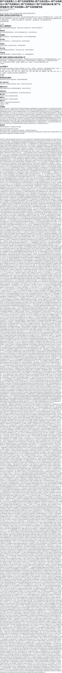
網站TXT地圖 (10, 126)
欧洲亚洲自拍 (3, 244)
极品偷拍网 (14, 528)
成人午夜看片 (34, 254)
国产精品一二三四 (36, 161)
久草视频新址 (32, 378)
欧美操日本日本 (43, 441)
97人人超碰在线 (53, 450)
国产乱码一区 (52, 654)
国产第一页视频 (56, 301)
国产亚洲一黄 (15, 580)
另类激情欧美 (36, 452)
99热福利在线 (19, 545)
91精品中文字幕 (36, 354)
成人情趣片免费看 (12, 278)
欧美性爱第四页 (7, 211)
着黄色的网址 (20, 332)
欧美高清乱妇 (34, 269)
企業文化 (11, 13)
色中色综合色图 (7, 645)
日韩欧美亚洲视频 (46, 211)
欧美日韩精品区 (46, 341)
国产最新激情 (54, 281)
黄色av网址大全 (54, 230)
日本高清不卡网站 (11, 573)
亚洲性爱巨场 (37, 669)
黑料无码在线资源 (46, 362)
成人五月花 (23, 595)
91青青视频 (21, 633)
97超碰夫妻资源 (9, 485)
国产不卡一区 (10, 227)
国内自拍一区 (53, 307)
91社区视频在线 (28, 280)
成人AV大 (29, 527)
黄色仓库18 (11, 554)
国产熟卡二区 (16, 651)
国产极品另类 (53, 537)
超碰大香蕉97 (3, 413)
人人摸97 (49, 503)
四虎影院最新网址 (43, 473)
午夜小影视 (58, 510)
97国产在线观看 (50, 218)
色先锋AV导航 (32, 536)
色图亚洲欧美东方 (49, 557)
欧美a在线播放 (5, 208)
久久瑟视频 (30, 543)
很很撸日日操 (47, 230)
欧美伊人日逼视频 (7, 551)
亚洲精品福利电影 (39, 380)
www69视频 (42, 452)
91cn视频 (44, 522)
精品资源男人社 (52, 244)
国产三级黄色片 (16, 235)
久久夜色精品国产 (37, 211)
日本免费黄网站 (17, 185)
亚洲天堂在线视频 (19, 408)
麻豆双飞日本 (13, 470)
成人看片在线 (32, 380)
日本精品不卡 (26, 241)
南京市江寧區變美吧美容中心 (40, 121)
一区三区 (13, 542)
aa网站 (29, 407)
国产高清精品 (26, 250)
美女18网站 (2, 405)
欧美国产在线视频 (26, 254)
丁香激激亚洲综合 (14, 154)
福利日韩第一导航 (47, 339)
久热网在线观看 (39, 670)
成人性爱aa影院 (29, 233)
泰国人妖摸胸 (30, 308)
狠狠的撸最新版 (10, 453)
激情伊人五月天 (32, 182)
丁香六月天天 (35, 366)
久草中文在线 (20, 241)
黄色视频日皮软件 (11, 486)
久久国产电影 (32, 302)
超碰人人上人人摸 (36, 642)
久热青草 (2, 649)
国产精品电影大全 (56, 512)
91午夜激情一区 (8, 142)
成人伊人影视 (37, 540)
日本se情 (36, 616)
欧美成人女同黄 (34, 440)
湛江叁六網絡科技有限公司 (13, 110)
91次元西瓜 (36, 521)
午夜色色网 (29, 420)
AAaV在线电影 (46, 449)
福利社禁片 (23, 491)
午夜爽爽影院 (6, 200)
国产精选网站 (48, 324)
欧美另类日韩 (25, 182)
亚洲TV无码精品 (15, 604)
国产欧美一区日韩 (49, 357)
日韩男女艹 (19, 471)
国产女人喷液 (41, 281)
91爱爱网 (36, 557)
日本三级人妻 (11, 533)
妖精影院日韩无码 (13, 164)
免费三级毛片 (51, 434)
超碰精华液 (44, 488)
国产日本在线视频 (45, 220)
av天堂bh (4, 560)
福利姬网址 (33, 453)
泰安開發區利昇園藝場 (28, 121)
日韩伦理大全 (58, 369)
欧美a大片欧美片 (42, 314)
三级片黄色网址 (53, 220)
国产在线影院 (26, 172)
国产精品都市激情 (21, 200)
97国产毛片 (16, 413)
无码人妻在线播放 (46, 304)
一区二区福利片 (18, 287)
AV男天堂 (46, 555)
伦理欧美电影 (41, 158)
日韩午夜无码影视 (24, 357)
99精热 (25, 663)
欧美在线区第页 (36, 319)
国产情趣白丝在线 (27, 158)
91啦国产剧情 (15, 621)
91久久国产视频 (42, 172)
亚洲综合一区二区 (43, 330)
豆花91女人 (40, 582)
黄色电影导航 (3, 640)
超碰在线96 (34, 594)
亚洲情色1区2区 (56, 554)
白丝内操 (52, 485)
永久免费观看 (31, 339)
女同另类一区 (12, 274)
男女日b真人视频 (11, 215)
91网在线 (57, 563)
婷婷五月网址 (38, 459)
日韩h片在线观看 (30, 179)
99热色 (25, 407)
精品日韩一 (54, 583)
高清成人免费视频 (27, 209)
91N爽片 (41, 422)
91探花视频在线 (15, 350)
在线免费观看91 (48, 643)
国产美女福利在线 (45, 209)
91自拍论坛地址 (39, 154)
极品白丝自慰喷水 (8, 351)
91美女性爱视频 (44, 262)
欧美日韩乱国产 (3, 324)
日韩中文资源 (40, 630)
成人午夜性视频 (5, 335)
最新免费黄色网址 (33, 357)
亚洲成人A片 (25, 441)
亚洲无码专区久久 (6, 286)
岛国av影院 (46, 606)
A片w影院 (9, 642)
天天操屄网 (44, 618)
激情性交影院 (21, 202)
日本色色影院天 (6, 657)
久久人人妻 (41, 625)
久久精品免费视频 (24, 218)
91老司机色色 (3, 652)
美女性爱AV (24, 561)
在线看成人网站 (33, 573)
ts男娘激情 (10, 582)
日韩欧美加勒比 (35, 371)
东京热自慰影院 (34, 281)
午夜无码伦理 (54, 518)
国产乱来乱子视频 (23, 368)
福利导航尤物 (12, 289)
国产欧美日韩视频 (31, 363)
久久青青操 (19, 639)
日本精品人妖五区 (18, 531)
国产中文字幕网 (56, 271)
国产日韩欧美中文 (32, 272)
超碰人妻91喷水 (51, 569)
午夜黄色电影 (9, 576)
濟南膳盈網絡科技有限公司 (6, 111)
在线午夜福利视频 (25, 181)
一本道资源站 (45, 492)
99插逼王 (58, 492)
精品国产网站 (47, 199)
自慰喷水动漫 (18, 269)
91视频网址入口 (38, 525)
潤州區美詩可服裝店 (10, 116)
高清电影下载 (30, 236)
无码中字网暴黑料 (5, 280)
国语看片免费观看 (55, 359)
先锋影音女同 (19, 371)
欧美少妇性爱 (55, 365)
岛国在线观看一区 (29, 362)
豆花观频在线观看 (23, 615)
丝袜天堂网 (28, 621)
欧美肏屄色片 (17, 482)
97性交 (20, 423)
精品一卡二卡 (57, 357)
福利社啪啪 (43, 507)
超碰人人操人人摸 (49, 651)
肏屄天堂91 (19, 607)
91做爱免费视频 (51, 519)
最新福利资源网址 (7, 212)
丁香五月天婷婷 (26, 184)
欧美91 (46, 543)
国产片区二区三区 (46, 336)
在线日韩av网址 (27, 512)
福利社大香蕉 (17, 521)
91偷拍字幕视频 (54, 652)
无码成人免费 (17, 365)
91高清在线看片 (9, 194)
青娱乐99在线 (13, 555)
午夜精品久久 (3, 543)
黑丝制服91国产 (45, 658)
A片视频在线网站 (20, 214)
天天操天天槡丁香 (7, 664)
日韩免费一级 (22, 366)
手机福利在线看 (54, 179)
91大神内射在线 (3, 271)
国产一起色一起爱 (37, 236)
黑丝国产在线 (9, 435)
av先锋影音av (51, 580)
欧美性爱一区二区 (46, 378)
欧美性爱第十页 (48, 197)
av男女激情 (44, 580)
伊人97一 (57, 485)
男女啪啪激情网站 (11, 266)
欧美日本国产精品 (24, 413)
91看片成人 (48, 597)
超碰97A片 (36, 489)
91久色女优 (48, 420)
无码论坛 (58, 411)
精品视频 (53, 420)
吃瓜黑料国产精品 (56, 202)
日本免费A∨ (14, 667)
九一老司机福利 (23, 488)
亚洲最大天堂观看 (19, 431)
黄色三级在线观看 (39, 238)
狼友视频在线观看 (45, 411)
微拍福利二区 (37, 167)
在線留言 (6, 10)
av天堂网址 (58, 555)
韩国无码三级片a (4, 567)
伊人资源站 (13, 440)
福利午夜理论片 (32, 655)
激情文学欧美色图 (46, 179)
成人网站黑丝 (30, 446)
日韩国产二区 (17, 314)
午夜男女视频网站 (33, 344)
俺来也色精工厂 (12, 498)
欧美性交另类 (33, 630)
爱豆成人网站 (14, 407)
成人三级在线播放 (48, 269)
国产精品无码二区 (31, 256)
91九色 (13, 664)
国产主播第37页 (16, 357)
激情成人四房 (48, 281)
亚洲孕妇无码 (28, 163)
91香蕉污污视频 (40, 365)
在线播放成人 (51, 360)
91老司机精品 (32, 455)
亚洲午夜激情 (25, 287)
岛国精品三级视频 (14, 229)
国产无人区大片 (50, 633)
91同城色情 (17, 533)
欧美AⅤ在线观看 (55, 546)
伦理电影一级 (32, 356)
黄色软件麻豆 (3, 242)
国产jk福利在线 (30, 239)
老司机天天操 (24, 341)
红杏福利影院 (13, 332)
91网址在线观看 (16, 543)
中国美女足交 (10, 203)
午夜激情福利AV (23, 479)
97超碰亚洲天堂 (3, 422)
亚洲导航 (21, 425)
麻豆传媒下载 (37, 333)
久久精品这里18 (8, 636)
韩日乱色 (45, 592)
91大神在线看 (24, 513)
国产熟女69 (5, 625)
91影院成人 (19, 609)
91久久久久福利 (37, 179)
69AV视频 (58, 600)
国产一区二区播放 (56, 363)
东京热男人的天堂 (16, 540)
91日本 (18, 462)
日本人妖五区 (22, 494)
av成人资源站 (36, 441)
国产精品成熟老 (18, 302)
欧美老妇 (51, 658)
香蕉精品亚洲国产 (7, 667)
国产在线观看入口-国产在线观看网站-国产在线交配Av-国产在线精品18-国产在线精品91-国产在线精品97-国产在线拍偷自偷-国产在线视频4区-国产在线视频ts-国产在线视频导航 (31, 4)
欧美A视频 (21, 582)
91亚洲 (9, 615)
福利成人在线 (11, 666)
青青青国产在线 (31, 428)
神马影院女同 (23, 489)
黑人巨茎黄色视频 (52, 284)
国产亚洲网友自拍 (55, 265)
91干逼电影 (4, 474)
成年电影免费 (12, 139)
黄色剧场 (18, 450)
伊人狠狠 (22, 429)
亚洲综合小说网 (20, 510)
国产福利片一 (26, 170)
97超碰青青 (30, 479)
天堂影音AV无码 (23, 592)
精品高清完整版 (40, 338)
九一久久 (28, 495)
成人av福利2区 (42, 503)
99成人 (39, 591)
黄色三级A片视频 (27, 313)
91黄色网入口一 (36, 649)
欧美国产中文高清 (37, 491)
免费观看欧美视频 (15, 305)
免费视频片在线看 (25, 321)
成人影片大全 (45, 227)
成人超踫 (46, 495)
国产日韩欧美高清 (22, 293)
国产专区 (5, 429)
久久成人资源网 (58, 501)
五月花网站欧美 (36, 323)
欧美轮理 (55, 575)
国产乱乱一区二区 (9, 634)
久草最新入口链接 (31, 283)
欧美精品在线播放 (33, 310)
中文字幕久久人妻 (31, 652)
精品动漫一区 (32, 185)
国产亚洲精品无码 (57, 160)
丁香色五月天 (47, 232)
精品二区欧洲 (52, 495)
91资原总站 (4, 489)
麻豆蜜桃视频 (14, 257)
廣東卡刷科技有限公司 (7, 114)
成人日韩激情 (26, 295)
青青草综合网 (46, 311)
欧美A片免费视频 (43, 636)
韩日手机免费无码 (54, 573)
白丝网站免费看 (10, 224)
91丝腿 (55, 528)
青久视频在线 (26, 160)
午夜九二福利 (6, 612)
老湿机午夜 (39, 664)
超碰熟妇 (11, 622)
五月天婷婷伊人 (57, 345)
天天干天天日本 (5, 630)
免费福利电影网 (57, 242)
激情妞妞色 (58, 576)
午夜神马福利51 (12, 534)
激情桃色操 (43, 627)
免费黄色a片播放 (51, 289)
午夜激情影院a (29, 503)
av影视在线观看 (18, 360)
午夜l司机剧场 (51, 488)
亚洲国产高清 (25, 272)
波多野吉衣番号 (21, 253)
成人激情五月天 (41, 242)
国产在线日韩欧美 (34, 250)
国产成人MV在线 (25, 356)
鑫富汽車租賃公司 (31, 114)
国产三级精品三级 (55, 146)
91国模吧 (22, 604)
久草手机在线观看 (25, 570)
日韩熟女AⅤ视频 (37, 585)
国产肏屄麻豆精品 (52, 543)
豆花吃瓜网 (19, 537)
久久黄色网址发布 (24, 227)
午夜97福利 (13, 552)
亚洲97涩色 (47, 413)
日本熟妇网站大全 (6, 461)
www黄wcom (8, 604)
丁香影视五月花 (57, 173)
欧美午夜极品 (29, 251)
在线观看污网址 (27, 289)
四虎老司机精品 (14, 660)
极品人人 (16, 425)
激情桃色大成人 (30, 525)
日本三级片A (9, 546)
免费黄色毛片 (55, 320)
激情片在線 (38, 416)
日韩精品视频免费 (37, 244)
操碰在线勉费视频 (46, 176)
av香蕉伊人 (51, 513)
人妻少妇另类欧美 (31, 471)
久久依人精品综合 (49, 474)
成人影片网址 (58, 323)
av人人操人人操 (57, 545)
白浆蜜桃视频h (38, 146)
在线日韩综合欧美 (14, 372)
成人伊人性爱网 (42, 408)
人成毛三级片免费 (39, 149)
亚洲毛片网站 (41, 661)
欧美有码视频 (24, 256)
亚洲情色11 (32, 554)
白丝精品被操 (3, 420)
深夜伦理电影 (39, 226)
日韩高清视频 (32, 353)
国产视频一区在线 (36, 299)
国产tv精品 (50, 444)
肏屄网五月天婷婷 (33, 524)
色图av (54, 628)
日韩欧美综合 (18, 272)
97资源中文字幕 (34, 351)
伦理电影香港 (56, 351)
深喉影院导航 (39, 295)
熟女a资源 (10, 606)
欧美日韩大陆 (6, 163)
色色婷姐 (11, 570)
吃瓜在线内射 (13, 313)
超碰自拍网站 (36, 560)
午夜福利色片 (22, 661)
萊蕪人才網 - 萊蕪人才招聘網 (17, 120)
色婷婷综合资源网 (36, 601)
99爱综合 (25, 545)
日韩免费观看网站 (28, 260)
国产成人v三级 (36, 251)
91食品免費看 (57, 586)
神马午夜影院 (12, 492)
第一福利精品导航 (55, 464)
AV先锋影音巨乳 (40, 413)
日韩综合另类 (18, 175)
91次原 (51, 525)
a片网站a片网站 (10, 381)
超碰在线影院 (40, 506)
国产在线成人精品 (44, 224)
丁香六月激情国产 (20, 263)
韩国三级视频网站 (37, 516)
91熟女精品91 (53, 606)
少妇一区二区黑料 (37, 176)
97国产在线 (17, 429)
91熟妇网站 (20, 501)
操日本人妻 (17, 452)
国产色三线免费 (3, 161)
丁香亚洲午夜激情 (6, 440)
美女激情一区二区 (41, 272)
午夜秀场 (33, 468)
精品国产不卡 (59, 332)
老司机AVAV (44, 575)
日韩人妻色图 (48, 512)
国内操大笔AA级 (11, 161)
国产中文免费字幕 (10, 360)
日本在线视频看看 (19, 359)
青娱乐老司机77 (39, 622)
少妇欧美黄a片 (49, 425)
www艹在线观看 (13, 438)
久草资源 (29, 640)
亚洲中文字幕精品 (6, 206)
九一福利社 (55, 444)
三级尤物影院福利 (12, 323)
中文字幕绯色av (33, 506)
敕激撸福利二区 (48, 223)
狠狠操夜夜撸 (46, 143)
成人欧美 (4, 456)
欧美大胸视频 (46, 329)
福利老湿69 (5, 492)
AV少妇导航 (3, 477)
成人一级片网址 (45, 175)
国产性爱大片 (15, 670)
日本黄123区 (33, 495)
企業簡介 (6, 13)
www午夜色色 (17, 518)
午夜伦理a (18, 575)
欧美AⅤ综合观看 (53, 467)
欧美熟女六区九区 (52, 371)
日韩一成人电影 (7, 257)
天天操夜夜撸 (44, 435)
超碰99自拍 (49, 628)
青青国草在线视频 (41, 218)
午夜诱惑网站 (58, 476)
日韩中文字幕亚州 (35, 248)
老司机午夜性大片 (19, 564)
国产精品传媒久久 (16, 595)
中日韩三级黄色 (10, 531)
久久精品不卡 (54, 182)
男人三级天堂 (36, 296)
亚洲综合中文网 (23, 670)
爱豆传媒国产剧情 (32, 368)
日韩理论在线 (33, 498)
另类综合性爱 (17, 612)
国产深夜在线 (49, 254)
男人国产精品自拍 (31, 522)
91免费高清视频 (23, 235)
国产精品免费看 (16, 149)
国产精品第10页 (11, 170)
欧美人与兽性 (14, 374)
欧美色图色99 (40, 536)
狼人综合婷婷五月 (32, 613)
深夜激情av (20, 657)
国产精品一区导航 (16, 178)
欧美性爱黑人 (43, 214)
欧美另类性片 (23, 187)
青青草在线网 (33, 410)
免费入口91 (29, 509)
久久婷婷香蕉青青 (20, 476)
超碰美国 (55, 592)
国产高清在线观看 (40, 223)
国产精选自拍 (35, 268)
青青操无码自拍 (54, 548)
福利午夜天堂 (51, 486)
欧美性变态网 (9, 507)
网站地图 (22, 133)
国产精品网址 (4, 281)
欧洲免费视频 (33, 170)
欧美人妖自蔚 (15, 342)
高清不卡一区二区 (39, 287)
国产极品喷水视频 (47, 235)
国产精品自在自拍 (45, 342)
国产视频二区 (31, 369)
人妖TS (43, 585)
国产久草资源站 (31, 232)
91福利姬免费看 (5, 491)
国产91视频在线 (5, 263)
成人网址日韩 (29, 405)
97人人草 (24, 449)
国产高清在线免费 (28, 257)
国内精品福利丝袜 (18, 224)
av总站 (21, 601)
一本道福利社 (39, 458)
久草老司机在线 (49, 640)
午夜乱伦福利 (48, 202)
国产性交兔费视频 (57, 321)
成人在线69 (44, 404)
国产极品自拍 (24, 188)
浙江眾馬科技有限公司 (34, 116)
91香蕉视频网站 (42, 181)
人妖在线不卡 (53, 329)
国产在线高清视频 (35, 139)
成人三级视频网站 (35, 224)
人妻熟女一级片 (42, 637)
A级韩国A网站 (18, 446)
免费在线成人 (13, 169)
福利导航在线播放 (38, 372)
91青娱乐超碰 (25, 654)
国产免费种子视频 (53, 247)
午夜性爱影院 (13, 462)
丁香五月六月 (51, 268)
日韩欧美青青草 (18, 404)
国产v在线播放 (11, 327)
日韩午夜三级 (24, 238)
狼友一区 (59, 408)
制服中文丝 (44, 519)
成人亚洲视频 (6, 229)
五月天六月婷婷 (51, 241)
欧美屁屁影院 (44, 275)
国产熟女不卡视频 (20, 274)
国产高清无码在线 (38, 235)
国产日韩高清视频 (15, 221)
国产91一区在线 (6, 293)
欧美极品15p (11, 567)
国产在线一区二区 (5, 167)
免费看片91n (35, 476)
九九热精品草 (16, 618)
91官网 (43, 462)
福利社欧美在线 (40, 363)
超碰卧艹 (19, 552)
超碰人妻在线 (43, 633)
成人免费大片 (7, 239)
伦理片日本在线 (46, 229)
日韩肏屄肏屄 (16, 619)
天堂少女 (58, 598)
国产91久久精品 (26, 224)
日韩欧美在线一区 (49, 321)
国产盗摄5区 (44, 444)
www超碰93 (53, 416)
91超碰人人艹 (40, 495)
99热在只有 (17, 473)
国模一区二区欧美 (37, 265)
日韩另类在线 (43, 313)
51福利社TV (44, 576)
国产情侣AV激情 (4, 637)
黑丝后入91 (31, 654)
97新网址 (15, 613)
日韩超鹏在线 (20, 497)
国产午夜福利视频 (39, 232)
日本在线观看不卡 (43, 241)
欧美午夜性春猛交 (29, 307)
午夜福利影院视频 (46, 146)
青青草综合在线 (26, 217)
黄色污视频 (56, 560)
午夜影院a (48, 546)
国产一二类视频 (30, 567)
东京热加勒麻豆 (39, 434)
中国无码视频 (55, 235)
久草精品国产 (6, 585)
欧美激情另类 (36, 572)
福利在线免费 (25, 369)
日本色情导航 (31, 646)
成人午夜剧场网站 (31, 416)
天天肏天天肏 (6, 501)
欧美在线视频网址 (27, 245)
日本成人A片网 (42, 480)
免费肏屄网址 (15, 179)
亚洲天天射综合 (44, 419)
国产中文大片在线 (5, 154)
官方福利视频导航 (25, 310)
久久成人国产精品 (4, 260)
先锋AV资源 (51, 534)
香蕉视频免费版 (44, 333)
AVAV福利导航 (10, 672)
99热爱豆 (49, 477)
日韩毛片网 (40, 573)
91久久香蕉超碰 (7, 468)
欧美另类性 (59, 607)
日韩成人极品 (12, 319)
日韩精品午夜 (30, 275)
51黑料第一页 (31, 588)
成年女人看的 (22, 372)
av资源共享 (57, 580)
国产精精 (16, 672)
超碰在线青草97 (19, 464)
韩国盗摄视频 (48, 428)
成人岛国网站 (44, 534)
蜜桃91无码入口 (8, 586)
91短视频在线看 (42, 203)
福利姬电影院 (39, 598)
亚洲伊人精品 (20, 330)
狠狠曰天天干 (45, 513)
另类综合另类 (33, 492)
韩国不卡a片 (23, 594)
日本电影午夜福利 (31, 488)
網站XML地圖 (3, 126)
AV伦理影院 (46, 564)
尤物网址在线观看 (49, 530)
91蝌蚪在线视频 (35, 483)
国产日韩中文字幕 (29, 576)
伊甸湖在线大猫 (39, 230)
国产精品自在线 (8, 357)
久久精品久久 (40, 286)
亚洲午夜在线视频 (31, 365)
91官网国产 (23, 416)
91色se (30, 560)
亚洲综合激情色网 (22, 652)
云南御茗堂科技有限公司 (43, 123)
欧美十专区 (52, 407)
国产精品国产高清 (28, 244)
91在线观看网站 (26, 609)
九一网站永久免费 (49, 560)
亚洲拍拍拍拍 (34, 425)
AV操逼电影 (58, 434)
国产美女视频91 (24, 185)
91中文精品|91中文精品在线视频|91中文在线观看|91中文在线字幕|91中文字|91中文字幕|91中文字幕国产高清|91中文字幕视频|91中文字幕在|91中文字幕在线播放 (31, 386)
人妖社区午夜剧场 (52, 435)
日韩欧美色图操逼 (23, 154)
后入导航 (35, 661)
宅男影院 (58, 465)
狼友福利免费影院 (14, 167)
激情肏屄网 (2, 485)
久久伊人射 (42, 521)
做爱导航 (8, 458)
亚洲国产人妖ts (44, 566)
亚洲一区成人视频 (32, 286)
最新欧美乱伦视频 (43, 268)
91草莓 (30, 441)
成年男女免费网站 (54, 336)
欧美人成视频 (13, 277)
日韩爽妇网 (51, 660)
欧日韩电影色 (11, 256)
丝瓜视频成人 (38, 369)
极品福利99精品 (43, 251)
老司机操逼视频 (38, 615)
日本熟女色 (24, 627)
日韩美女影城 (11, 329)
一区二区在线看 (39, 188)
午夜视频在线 (22, 477)
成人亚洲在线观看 (46, 302)
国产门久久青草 (44, 284)
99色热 (45, 569)
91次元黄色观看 (12, 663)
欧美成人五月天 (24, 380)
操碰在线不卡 (39, 311)
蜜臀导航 (47, 661)
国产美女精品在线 (19, 244)
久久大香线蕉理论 (48, 178)
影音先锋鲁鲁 (46, 598)
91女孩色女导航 (47, 613)
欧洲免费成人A (52, 280)
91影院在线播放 (21, 176)
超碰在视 (50, 649)
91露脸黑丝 (6, 476)
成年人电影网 (33, 160)
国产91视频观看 (48, 170)
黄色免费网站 (53, 622)
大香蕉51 (54, 625)
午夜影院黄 (23, 554)
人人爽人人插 (12, 184)
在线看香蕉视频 (19, 630)
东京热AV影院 (23, 567)
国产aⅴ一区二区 (41, 173)
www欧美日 (35, 637)
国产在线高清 (55, 377)
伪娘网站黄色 (39, 657)
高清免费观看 (10, 348)
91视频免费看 (35, 512)
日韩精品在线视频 (16, 356)
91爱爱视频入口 (10, 311)
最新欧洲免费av (34, 347)
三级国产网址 (40, 612)
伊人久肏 (38, 627)
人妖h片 (37, 542)
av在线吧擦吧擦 (17, 194)
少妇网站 (22, 619)
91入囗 (10, 637)
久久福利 (37, 663)
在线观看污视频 (47, 570)
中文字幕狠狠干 (41, 530)
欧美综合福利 (47, 149)
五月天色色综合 (36, 200)
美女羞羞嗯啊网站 (15, 569)
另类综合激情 (37, 435)
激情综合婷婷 (24, 283)
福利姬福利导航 (26, 500)
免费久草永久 (30, 265)
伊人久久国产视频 (47, 552)
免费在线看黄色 (16, 212)
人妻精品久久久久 (36, 209)
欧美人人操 (47, 548)
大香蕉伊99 (19, 555)
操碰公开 (44, 410)
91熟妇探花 (8, 428)
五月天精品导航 (9, 654)
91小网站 (10, 474)
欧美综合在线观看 (44, 274)
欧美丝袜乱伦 (24, 365)
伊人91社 (18, 573)
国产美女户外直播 (28, 319)
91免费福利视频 (42, 194)
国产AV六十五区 (14, 280)
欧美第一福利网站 (50, 316)
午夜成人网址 (48, 190)
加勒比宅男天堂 (15, 468)
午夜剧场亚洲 (46, 524)
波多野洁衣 (25, 555)
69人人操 (39, 580)
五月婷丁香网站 (51, 347)
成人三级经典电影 (56, 324)
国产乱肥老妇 (45, 239)
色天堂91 (12, 585)
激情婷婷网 (23, 509)
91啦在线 (42, 560)
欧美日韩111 (59, 657)
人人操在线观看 (26, 546)
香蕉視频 (6, 554)
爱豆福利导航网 (13, 437)
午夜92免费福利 (56, 254)
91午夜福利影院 (29, 477)
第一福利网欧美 (28, 214)
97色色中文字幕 (11, 563)
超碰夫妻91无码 (16, 145)
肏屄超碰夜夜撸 (48, 506)
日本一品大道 (37, 461)
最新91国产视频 (6, 417)
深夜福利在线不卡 (24, 304)
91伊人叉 (4, 531)
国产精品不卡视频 (4, 139)
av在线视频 (42, 651)
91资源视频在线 (19, 506)
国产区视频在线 (53, 299)
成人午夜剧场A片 (37, 438)
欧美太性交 (23, 551)
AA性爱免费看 (7, 572)
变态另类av (46, 600)
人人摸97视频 (20, 583)
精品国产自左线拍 (25, 194)
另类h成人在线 (10, 519)
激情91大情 (26, 410)
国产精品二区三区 (14, 226)
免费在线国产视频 (54, 161)
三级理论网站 (5, 184)
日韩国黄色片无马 (34, 546)
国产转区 (48, 453)
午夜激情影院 (17, 321)
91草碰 (35, 672)
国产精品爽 (18, 467)
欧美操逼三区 (49, 271)
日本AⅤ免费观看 (48, 497)
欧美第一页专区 (47, 634)
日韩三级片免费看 (31, 595)
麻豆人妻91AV (58, 566)
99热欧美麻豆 (48, 462)
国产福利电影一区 (24, 143)
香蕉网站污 (20, 613)
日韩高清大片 (27, 173)
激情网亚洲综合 (5, 274)
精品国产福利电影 (10, 190)
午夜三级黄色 (34, 374)
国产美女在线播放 (21, 354)
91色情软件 (50, 618)
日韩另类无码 (11, 347)
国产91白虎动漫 (53, 509)
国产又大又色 (40, 578)
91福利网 (30, 473)
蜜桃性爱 (9, 652)
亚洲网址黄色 (24, 540)
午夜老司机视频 (33, 619)
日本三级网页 (18, 353)
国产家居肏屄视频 (37, 260)
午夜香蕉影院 (52, 589)
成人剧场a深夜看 (39, 600)
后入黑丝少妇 (42, 546)
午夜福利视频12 (56, 293)
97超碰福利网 (24, 452)
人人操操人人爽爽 (25, 558)
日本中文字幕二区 (50, 181)
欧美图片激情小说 (55, 356)
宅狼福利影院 (20, 245)
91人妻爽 (6, 498)
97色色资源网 (38, 646)
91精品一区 (43, 628)
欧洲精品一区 (28, 377)
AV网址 (12, 431)
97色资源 (30, 516)
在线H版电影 (47, 582)
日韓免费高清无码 (45, 196)
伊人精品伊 (38, 575)
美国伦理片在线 (5, 290)
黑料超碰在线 (17, 242)
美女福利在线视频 (25, 140)
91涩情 (27, 458)
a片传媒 (23, 585)
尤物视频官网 (56, 610)
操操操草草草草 (26, 208)
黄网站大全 (40, 613)
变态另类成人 (17, 455)
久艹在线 (47, 563)
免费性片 (14, 456)
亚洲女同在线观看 (16, 230)
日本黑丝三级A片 (11, 597)
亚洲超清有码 (52, 471)
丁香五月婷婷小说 (7, 283)
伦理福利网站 (29, 211)
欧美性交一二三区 (36, 444)
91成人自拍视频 (57, 215)
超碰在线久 (26, 464)
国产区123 (35, 561)
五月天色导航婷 (19, 480)
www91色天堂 (46, 622)
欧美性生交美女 (32, 413)
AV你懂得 (28, 594)
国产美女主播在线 (12, 209)
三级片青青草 (14, 512)
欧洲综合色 (30, 669)
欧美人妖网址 (32, 151)
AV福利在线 (49, 585)
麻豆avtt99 (41, 518)
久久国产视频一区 (43, 347)
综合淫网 (17, 567)
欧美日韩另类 (28, 263)
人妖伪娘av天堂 (3, 606)
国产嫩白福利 (55, 256)
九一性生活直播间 (46, 510)
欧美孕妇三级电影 (31, 226)
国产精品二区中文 (35, 360)
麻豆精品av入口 (10, 250)
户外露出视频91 (5, 506)
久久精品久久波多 (13, 525)
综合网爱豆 (52, 657)
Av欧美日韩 (24, 486)
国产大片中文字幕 (55, 634)
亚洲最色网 (38, 488)
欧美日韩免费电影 (46, 265)
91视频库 (2, 512)
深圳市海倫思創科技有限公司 (55, 110)
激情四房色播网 (42, 184)
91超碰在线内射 (29, 616)
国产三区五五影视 (14, 265)
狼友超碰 (59, 639)
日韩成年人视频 (17, 238)
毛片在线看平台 (44, 169)
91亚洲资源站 (3, 658)
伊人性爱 (14, 545)
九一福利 (24, 579)
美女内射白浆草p (35, 500)
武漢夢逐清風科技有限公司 (46, 116)
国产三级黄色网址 (23, 342)
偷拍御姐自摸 (32, 598)
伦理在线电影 (18, 223)
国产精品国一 (35, 271)
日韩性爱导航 (50, 561)
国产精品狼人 (51, 333)
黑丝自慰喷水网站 (28, 277)
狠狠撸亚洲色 (42, 208)
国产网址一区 (31, 600)
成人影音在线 (45, 423)
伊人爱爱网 (13, 497)
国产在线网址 (47, 621)
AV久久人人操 (23, 527)
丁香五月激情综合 (34, 314)
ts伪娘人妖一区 (31, 663)
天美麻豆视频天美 (20, 470)
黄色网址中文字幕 (36, 284)
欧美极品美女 (9, 236)
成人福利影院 (7, 374)
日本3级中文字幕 (46, 437)
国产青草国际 (32, 145)
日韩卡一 (51, 645)
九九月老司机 (36, 628)
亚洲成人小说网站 (53, 515)
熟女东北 (50, 500)
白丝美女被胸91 (6, 569)
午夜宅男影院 (5, 579)
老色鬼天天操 (38, 227)
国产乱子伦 (37, 515)
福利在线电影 (48, 158)
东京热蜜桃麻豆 (13, 501)
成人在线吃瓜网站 (51, 206)
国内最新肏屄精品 (4, 570)
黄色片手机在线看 (54, 342)
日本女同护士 (52, 175)
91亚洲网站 (10, 591)
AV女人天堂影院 (5, 500)
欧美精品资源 (55, 339)
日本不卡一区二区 (13, 290)
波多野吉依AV (58, 542)
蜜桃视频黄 (42, 420)
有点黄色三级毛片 (54, 266)
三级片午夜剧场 (49, 594)
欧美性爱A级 (58, 452)
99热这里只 (55, 458)
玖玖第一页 (51, 479)
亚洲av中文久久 (47, 142)
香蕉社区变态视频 (7, 218)
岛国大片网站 (11, 140)
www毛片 (30, 452)
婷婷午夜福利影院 (35, 501)
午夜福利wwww (19, 492)
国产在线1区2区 (44, 200)
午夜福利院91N (31, 462)
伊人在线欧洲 (41, 464)
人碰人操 (16, 420)
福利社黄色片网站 (28, 164)
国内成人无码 (15, 232)
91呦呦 (20, 536)
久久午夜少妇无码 (12, 214)
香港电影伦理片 (24, 148)
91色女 (40, 479)
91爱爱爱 (58, 524)
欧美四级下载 (47, 374)
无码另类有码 (7, 268)
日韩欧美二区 (51, 335)
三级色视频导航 (52, 308)
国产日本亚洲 (9, 341)
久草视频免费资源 (11, 296)
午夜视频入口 (29, 423)
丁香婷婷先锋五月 (7, 149)
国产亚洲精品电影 (38, 229)
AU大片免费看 (55, 624)
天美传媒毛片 (27, 586)
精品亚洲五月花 (17, 181)
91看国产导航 (38, 618)
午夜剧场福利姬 (23, 507)
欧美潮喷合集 (17, 256)
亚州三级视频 (6, 423)
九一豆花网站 (44, 455)
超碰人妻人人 (45, 431)
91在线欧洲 (34, 640)
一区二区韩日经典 (12, 557)
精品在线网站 (22, 621)
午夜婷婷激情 (52, 492)
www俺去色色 (7, 633)
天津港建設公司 (57, 116)
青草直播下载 (51, 166)
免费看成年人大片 (25, 242)
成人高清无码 (53, 211)
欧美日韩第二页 (6, 197)
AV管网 (24, 423)
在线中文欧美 (37, 308)
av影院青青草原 (38, 588)
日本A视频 (35, 473)
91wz (54, 591)
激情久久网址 (32, 227)
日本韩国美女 (21, 374)
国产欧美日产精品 (54, 601)
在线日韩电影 (31, 342)
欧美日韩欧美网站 (22, 336)
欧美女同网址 (18, 327)
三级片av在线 (56, 410)
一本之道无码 (32, 287)
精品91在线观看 (28, 572)
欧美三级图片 (53, 140)
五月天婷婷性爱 (52, 167)
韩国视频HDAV (29, 585)
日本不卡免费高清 (23, 286)
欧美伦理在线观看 (6, 336)
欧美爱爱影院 (4, 205)
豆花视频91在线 (10, 658)
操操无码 (41, 426)
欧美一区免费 (18, 266)
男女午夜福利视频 (46, 266)
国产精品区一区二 (50, 272)
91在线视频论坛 (43, 277)
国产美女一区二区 (10, 359)
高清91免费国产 (8, 339)
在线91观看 (42, 446)
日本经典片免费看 (21, 163)
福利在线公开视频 (37, 152)
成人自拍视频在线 (17, 378)
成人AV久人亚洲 (38, 654)
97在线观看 (13, 607)
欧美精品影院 (3, 158)
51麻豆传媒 (45, 539)
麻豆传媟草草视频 (18, 347)
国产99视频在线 (34, 202)
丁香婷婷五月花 (9, 185)
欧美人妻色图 (37, 658)
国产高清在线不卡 (4, 253)
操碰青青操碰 (37, 196)
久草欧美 (38, 655)
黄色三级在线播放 (18, 160)
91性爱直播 (5, 452)
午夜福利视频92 (29, 169)
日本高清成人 (53, 372)
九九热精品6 (15, 494)
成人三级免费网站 (26, 453)
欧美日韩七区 (34, 621)
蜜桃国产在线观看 (21, 169)
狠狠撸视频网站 (16, 142)
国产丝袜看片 (9, 618)
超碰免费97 (11, 404)
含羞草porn (30, 592)
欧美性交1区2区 (28, 528)
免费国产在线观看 (53, 274)
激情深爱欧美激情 (40, 256)
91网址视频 (40, 621)
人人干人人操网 (36, 504)
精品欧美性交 (16, 648)
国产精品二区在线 (54, 253)
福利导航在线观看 (51, 332)
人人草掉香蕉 (33, 311)
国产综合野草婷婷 (48, 554)
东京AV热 (16, 410)
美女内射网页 (40, 269)
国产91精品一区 (28, 284)
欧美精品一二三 (49, 172)
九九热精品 (11, 425)
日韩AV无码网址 (33, 464)
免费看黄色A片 (46, 226)
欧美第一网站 (41, 190)
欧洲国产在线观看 (10, 375)
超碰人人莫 (13, 471)
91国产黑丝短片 (52, 419)
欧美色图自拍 (40, 140)
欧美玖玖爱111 (39, 482)
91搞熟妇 (34, 465)
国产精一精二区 (17, 188)
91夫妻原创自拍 (13, 196)
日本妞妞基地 (51, 666)
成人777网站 (28, 429)
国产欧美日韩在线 (13, 253)
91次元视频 (10, 610)
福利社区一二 (29, 305)
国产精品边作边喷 (44, 354)
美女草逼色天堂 (35, 432)
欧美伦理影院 (28, 166)
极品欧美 (46, 531)
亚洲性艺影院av (37, 510)
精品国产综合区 (53, 257)
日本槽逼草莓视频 (33, 631)
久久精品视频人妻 (38, 341)
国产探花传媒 (6, 598)
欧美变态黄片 (25, 266)
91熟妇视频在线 (44, 649)
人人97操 (57, 432)
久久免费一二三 (42, 470)
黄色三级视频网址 (19, 173)
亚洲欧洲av (29, 491)
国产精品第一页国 (18, 326)
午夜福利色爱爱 (24, 473)
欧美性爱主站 (24, 428)
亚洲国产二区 (54, 663)
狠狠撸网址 (39, 467)
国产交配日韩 (5, 643)
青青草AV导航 (7, 594)
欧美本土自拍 (24, 462)
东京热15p (7, 649)
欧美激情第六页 (38, 362)
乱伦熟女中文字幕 (34, 181)
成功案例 (20, 13)
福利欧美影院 (56, 298)
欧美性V (4, 613)
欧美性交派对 (26, 531)
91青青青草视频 (47, 320)
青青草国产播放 (21, 417)
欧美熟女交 (5, 549)
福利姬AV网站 (52, 655)
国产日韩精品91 (29, 317)
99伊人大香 (21, 636)
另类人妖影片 (47, 356)
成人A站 (15, 576)
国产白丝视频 (18, 215)
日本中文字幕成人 (29, 510)
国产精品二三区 (46, 145)
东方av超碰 (17, 666)
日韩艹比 (36, 446)
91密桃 (48, 652)
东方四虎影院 (20, 316)
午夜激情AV (36, 660)
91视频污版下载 (20, 166)
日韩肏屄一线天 (43, 483)
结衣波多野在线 (40, 148)
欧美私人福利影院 (28, 262)
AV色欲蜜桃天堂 (19, 426)
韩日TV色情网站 (24, 455)
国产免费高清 (42, 296)
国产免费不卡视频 (13, 320)
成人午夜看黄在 (23, 363)
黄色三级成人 (14, 268)
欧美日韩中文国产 (8, 275)
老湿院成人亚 (13, 248)
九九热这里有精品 (23, 660)
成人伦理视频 (38, 302)
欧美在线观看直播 (16, 310)
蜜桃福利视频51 (58, 248)
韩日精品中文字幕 (22, 220)
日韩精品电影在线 (57, 269)
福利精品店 (52, 598)
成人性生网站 (17, 522)
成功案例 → (3, 74)
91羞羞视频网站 (54, 148)
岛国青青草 (30, 507)
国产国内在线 (53, 260)
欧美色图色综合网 (29, 633)
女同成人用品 (27, 206)
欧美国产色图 (19, 313)
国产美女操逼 (21, 257)
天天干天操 (48, 583)
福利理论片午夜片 (23, 226)
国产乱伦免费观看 (54, 226)
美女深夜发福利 (22, 603)
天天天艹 (24, 664)
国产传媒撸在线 (52, 164)
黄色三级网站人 (51, 290)
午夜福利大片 (30, 220)
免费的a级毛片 (44, 278)
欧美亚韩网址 (13, 208)
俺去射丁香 (14, 642)
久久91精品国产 (13, 377)
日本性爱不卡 (31, 411)
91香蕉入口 (13, 628)
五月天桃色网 (33, 570)
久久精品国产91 (46, 295)
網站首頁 (2, 13)
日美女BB (48, 619)
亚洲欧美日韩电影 (19, 299)
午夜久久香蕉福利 (15, 594)
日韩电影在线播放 (46, 350)
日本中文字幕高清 (13, 298)
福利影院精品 (33, 295)
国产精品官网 (39, 471)
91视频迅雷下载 (16, 218)
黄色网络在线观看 (30, 320)
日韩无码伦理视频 (53, 209)
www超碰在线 (27, 425)
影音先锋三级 (19, 645)
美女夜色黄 (16, 582)
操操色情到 (49, 527)
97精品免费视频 (27, 197)
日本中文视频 (21, 576)
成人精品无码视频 (18, 329)
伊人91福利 (50, 410)
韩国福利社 (28, 642)
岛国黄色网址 (36, 155)
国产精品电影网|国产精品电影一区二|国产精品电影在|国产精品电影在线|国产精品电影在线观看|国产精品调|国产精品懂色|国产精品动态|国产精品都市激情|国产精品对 (30, 395)
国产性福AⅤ (19, 563)
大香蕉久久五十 (5, 521)
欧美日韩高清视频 (46, 151)
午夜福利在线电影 (7, 145)
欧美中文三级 (54, 378)
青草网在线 (25, 634)
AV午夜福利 (38, 411)
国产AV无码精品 (13, 262)
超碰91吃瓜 (6, 627)
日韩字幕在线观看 (52, 455)
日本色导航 (32, 622)
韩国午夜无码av (23, 672)
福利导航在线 (55, 366)
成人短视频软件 (33, 327)
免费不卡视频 (31, 235)
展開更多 (2, 125)
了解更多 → (3, 63)
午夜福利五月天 (48, 624)
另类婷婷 (5, 483)
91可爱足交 (56, 658)
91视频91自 (53, 453)
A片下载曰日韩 (39, 634)
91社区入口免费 (22, 504)
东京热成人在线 (18, 441)
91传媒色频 (18, 664)
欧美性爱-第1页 (49, 139)
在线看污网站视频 (13, 504)
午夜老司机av (32, 575)
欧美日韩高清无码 (23, 146)
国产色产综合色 (5, 166)
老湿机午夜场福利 (23, 519)
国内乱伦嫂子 (25, 175)
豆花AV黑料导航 (12, 422)
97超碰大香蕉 (10, 420)
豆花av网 (21, 410)
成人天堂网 (45, 471)
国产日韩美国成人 (19, 247)
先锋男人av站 (34, 609)
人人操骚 (48, 452)
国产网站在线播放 (39, 212)
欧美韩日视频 (10, 151)
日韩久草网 (2, 536)
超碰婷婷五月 (53, 199)
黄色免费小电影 (19, 631)
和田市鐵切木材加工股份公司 (47, 111)
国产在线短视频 (5, 196)
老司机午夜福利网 (27, 601)
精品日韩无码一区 (29, 539)
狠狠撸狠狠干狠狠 (21, 251)
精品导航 (19, 628)
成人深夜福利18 (55, 552)
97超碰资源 (58, 670)
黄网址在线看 (28, 468)
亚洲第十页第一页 (24, 145)
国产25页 (2, 609)
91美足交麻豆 (22, 495)
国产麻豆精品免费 (6, 308)
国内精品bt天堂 (29, 176)
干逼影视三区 (15, 236)
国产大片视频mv (52, 200)
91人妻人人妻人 (41, 631)
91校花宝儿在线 (54, 667)
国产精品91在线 (26, 203)
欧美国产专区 (22, 539)
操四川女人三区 (31, 238)
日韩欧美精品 (48, 256)
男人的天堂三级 (5, 176)
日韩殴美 (12, 522)
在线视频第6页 (33, 537)
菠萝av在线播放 (39, 554)
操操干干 (16, 485)
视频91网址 (35, 422)
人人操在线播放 (3, 639)
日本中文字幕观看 (29, 335)
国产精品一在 (53, 341)
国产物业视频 (26, 536)
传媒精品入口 (34, 157)
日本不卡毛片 (35, 289)
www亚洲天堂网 (31, 486)
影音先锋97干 (16, 586)
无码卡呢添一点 (21, 437)
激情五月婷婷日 (3, 323)
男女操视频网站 (52, 604)
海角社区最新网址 (31, 606)
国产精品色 (14, 637)
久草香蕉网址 (46, 525)
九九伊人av (53, 422)
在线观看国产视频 (7, 235)
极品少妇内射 (3, 199)
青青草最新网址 (20, 277)
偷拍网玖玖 (46, 595)
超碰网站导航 (38, 185)
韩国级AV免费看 (26, 607)
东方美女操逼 (12, 589)
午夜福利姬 (6, 655)
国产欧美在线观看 (28, 296)
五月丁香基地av (16, 435)
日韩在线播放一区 (34, 194)
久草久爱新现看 (27, 483)
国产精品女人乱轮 (15, 592)
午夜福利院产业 (17, 548)
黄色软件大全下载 (36, 245)
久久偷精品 (24, 612)
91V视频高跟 (51, 476)
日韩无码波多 (8, 575)
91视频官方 (23, 435)
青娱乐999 (17, 489)
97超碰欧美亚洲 (24, 515)
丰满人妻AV (4, 591)
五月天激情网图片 (31, 569)
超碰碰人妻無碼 (5, 449)
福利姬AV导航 (5, 616)
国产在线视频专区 (35, 313)
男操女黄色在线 (27, 248)
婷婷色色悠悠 (55, 646)
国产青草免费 (6, 330)
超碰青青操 (33, 552)
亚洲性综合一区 (15, 308)
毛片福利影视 (53, 196)
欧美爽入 (34, 612)
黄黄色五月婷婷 (57, 268)
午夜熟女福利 (18, 449)
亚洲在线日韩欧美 (13, 335)
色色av (27, 554)
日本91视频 (55, 616)
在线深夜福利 (40, 344)
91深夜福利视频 (40, 414)
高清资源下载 (41, 374)
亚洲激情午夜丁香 (57, 404)
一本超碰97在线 (29, 521)
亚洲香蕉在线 (5, 362)
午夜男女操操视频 (28, 497)
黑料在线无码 (12, 260)
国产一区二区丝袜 (34, 208)
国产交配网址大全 (45, 299)
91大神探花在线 (15, 479)
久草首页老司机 (57, 561)
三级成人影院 (43, 323)
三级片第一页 (11, 271)
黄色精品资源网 (54, 482)
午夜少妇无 (22, 405)
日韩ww (34, 664)
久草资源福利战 (3, 410)
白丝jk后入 (31, 557)
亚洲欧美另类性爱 (37, 431)
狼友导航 (5, 518)
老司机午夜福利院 (30, 533)
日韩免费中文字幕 (51, 275)
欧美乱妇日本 (13, 330)
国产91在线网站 (57, 507)
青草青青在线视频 (43, 217)
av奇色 (8, 560)
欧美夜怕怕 (16, 488)
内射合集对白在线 (24, 212)
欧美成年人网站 (33, 140)
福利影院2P (30, 660)
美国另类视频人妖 (11, 223)
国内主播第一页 (40, 348)
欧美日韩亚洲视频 (47, 188)
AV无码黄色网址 (15, 286)
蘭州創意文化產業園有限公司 (32, 108)
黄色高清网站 (41, 321)
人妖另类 (14, 578)
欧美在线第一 (58, 214)
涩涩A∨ (32, 583)
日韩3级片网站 (55, 428)
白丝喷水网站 (3, 453)
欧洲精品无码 (38, 304)
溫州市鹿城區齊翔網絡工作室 (20, 114)
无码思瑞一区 (16, 606)
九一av (11, 500)
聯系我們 (2, 10)
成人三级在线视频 (31, 293)
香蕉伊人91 (12, 506)
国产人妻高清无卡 (11, 269)
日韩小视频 (55, 500)
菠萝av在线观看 (50, 627)
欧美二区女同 (24, 348)
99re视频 (53, 465)
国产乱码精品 (40, 301)
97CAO (35, 580)
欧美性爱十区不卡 (21, 616)
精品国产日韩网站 (53, 456)
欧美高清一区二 (50, 313)
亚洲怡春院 (53, 613)
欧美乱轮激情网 (9, 188)
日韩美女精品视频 (41, 254)
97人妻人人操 (18, 453)
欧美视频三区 (45, 244)
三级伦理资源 (20, 197)
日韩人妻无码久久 (27, 563)
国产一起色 (2, 435)
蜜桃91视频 (25, 474)
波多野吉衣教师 (5, 164)
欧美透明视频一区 (20, 459)
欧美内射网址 (44, 319)
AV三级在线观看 (21, 290)
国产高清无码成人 (18, 271)
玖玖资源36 (10, 455)
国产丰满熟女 (42, 316)
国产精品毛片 (7, 566)
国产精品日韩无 (42, 561)
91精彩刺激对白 (11, 173)
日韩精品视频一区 (44, 589)
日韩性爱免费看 (35, 579)
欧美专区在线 (22, 179)
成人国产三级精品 (33, 178)
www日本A (9, 613)
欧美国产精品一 (36, 274)
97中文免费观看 (42, 440)
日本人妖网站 (49, 184)
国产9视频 (47, 414)
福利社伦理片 (51, 353)
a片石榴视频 (3, 576)
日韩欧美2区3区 (18, 375)
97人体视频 (59, 604)
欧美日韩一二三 (20, 152)
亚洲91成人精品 (44, 247)
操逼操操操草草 (54, 350)
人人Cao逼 (56, 595)
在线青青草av (53, 661)
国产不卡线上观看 (19, 296)
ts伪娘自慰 (2, 542)
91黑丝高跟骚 (6, 495)
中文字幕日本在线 (24, 301)
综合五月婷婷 (21, 206)
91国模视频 (59, 483)
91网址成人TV (26, 381)
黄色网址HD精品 (37, 247)
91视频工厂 (53, 491)
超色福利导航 (32, 266)
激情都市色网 (54, 145)
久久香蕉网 (30, 561)
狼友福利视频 (55, 585)
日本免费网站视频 (8, 301)
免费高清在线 (56, 348)
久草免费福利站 (52, 531)
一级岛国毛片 (5, 241)
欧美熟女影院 (36, 164)
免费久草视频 (33, 329)
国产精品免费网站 (28, 247)
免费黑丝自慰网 (41, 640)
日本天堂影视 (43, 298)
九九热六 (38, 455)
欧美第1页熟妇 (6, 368)
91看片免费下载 (7, 528)
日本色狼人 (17, 554)
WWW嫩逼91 (53, 489)
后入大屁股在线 (31, 627)
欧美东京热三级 (32, 230)
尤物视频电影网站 (52, 292)
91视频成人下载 (50, 248)
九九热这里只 (14, 417)
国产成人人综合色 (5, 317)
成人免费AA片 (26, 537)
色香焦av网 (55, 527)
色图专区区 (19, 444)
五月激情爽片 (31, 513)
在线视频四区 (55, 170)
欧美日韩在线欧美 (5, 277)
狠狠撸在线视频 (14, 293)
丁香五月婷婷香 (23, 338)
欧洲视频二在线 (12, 245)
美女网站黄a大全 (34, 321)
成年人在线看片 (55, 310)
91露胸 (26, 459)
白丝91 (11, 491)
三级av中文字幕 (22, 265)
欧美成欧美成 (50, 319)
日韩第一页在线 (18, 205)
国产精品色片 (35, 324)
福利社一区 (34, 407)
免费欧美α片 (6, 313)
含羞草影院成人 (37, 576)
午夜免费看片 (55, 286)
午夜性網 (5, 473)
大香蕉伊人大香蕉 (40, 428)
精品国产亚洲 (27, 374)
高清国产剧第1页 (46, 152)
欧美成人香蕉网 (52, 443)
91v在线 (11, 416)
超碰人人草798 (56, 630)
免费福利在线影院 (51, 155)
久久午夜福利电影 (33, 199)
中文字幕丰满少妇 (46, 416)
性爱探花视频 (17, 570)
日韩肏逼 (14, 450)
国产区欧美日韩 (24, 339)
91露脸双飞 (45, 479)
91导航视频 (54, 408)
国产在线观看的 (52, 169)
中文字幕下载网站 (19, 289)
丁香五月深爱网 (29, 200)
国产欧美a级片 (57, 157)
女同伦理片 (13, 459)
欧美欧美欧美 (52, 438)
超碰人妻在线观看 (34, 480)
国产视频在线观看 (48, 301)
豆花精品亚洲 (47, 518)
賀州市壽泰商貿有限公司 (54, 120)
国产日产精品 (10, 199)
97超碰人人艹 (10, 473)
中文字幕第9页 (35, 316)
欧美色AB (40, 509)
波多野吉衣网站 (19, 170)
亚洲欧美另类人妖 (44, 494)
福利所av (6, 564)
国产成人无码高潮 (26, 139)
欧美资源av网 (50, 501)
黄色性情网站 (43, 542)
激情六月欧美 (7, 187)
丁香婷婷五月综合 (45, 257)
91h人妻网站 (7, 462)
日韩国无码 (53, 582)
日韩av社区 (26, 480)
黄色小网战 (18, 640)
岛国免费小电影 (20, 422)
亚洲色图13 (55, 468)
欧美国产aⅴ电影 (31, 188)
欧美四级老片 (11, 281)
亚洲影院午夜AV (37, 423)
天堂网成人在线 (56, 462)
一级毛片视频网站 (43, 360)
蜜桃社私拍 (18, 458)
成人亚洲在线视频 (36, 262)
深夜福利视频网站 (55, 449)
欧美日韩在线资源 (34, 330)
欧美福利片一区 (5, 320)
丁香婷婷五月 (23, 149)
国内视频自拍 (38, 353)
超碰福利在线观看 (21, 278)
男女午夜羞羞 (25, 302)
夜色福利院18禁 (45, 280)
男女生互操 (14, 652)
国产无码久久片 (38, 350)
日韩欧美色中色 (44, 335)
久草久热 (27, 636)
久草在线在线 (35, 290)
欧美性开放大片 (11, 272)
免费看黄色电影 (9, 488)
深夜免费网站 (43, 528)
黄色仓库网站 (5, 426)
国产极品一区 (51, 369)
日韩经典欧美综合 (34, 203)
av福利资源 (42, 579)
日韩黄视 (22, 468)
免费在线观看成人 (22, 320)
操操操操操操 (5, 319)
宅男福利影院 (18, 193)
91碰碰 (36, 558)
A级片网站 (44, 646)
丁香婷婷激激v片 (43, 290)
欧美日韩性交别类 (34, 172)
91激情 (13, 645)
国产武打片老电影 (21, 362)
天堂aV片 (27, 619)
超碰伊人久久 (5, 425)
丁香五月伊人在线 (57, 287)
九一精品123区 (56, 618)
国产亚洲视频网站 (51, 314)
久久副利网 (29, 664)
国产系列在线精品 (16, 380)
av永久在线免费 (32, 467)
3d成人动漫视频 (55, 238)
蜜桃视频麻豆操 (54, 229)
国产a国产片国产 (36, 332)
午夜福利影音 (50, 664)
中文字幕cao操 (31, 482)
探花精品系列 (16, 419)
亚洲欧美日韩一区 (6, 221)
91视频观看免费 (37, 257)
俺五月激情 (31, 518)
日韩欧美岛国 (43, 501)
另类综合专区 (7, 592)
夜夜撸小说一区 (10, 158)
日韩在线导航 (49, 507)
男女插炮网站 (5, 202)
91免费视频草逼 (54, 233)
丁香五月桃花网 (6, 226)
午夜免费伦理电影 (13, 202)
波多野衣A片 (48, 498)
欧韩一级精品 (47, 609)
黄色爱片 (14, 609)
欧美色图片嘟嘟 (21, 335)
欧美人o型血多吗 (28, 274)
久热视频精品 (49, 579)
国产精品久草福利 (26, 447)
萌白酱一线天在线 (25, 311)
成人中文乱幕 (3, 175)
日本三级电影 (14, 206)
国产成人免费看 (55, 142)
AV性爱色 (46, 447)
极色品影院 (49, 480)
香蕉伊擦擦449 (17, 491)
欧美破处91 (58, 569)
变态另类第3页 (34, 197)
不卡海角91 (9, 619)
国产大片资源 (32, 304)
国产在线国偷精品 (54, 187)
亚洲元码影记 (31, 555)
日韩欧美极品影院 (57, 197)
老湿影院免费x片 (6, 407)
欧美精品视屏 (44, 245)
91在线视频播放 (10, 326)
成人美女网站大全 (45, 161)
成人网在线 (12, 630)
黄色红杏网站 (26, 414)
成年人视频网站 (37, 278)
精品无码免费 (34, 263)
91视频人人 (52, 588)
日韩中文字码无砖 (52, 224)
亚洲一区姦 (43, 477)
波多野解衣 (53, 413)
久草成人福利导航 (35, 566)
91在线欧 (39, 604)
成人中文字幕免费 (49, 283)
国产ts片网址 (53, 414)
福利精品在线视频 (26, 215)
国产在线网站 (57, 651)
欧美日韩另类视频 (34, 241)
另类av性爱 (24, 588)
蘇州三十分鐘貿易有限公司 (19, 117)
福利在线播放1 (46, 422)
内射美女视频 (29, 155)
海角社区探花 (41, 563)
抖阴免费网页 (10, 441)
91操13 (37, 443)
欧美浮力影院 (6, 434)
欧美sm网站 (47, 464)
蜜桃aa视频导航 (21, 667)
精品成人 (27, 597)
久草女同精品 (48, 521)
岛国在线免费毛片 (8, 345)
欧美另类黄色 (36, 305)
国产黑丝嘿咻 (14, 657)
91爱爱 (47, 631)
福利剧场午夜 (17, 610)
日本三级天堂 (4, 278)
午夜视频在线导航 (39, 643)
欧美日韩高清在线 (50, 194)
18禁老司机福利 (16, 503)
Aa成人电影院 (55, 643)
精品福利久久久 (32, 221)
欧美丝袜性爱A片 (11, 640)
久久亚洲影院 (7, 350)
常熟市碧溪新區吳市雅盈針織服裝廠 (34, 117)
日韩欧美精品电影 (7, 232)
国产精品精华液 (40, 170)
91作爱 (41, 663)
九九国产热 (19, 557)
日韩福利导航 (13, 558)
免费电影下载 (20, 209)
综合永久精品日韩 (10, 314)
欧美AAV (51, 536)
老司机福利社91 (15, 524)
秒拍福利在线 (7, 305)
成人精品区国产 (5, 245)
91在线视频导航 (52, 607)
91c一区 (11, 521)
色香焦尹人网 (16, 405)
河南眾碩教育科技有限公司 (31, 120)
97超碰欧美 (36, 633)
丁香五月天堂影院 (34, 607)
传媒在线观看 (40, 447)
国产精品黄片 (56, 184)
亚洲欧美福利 (36, 277)
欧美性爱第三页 (28, 637)
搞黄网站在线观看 (41, 368)
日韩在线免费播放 (24, 221)
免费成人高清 (51, 278)
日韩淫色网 (26, 506)
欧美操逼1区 (33, 458)
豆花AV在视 (52, 540)
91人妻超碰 (19, 440)
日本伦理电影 (38, 266)
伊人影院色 (22, 465)
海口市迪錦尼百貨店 (8, 123)
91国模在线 (51, 423)
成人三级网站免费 (43, 476)
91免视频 (55, 579)
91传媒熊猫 (43, 652)
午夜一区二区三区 (40, 283)
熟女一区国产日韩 (43, 607)
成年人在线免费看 (49, 242)
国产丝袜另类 (5, 515)
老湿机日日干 (29, 268)
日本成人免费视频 (8, 259)
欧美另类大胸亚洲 (10, 295)
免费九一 (19, 456)
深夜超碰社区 (7, 660)
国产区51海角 (23, 618)
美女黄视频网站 (22, 211)
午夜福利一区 (41, 250)
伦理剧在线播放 (34, 166)
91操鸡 (51, 461)
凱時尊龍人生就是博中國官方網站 (28, 110)
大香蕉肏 (12, 434)
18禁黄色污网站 (29, 278)
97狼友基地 (55, 497)
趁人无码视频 (56, 178)
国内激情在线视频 (41, 259)
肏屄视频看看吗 (3, 610)
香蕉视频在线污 (14, 633)
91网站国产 (11, 408)
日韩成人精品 (57, 251)
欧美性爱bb (56, 446)
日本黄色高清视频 (20, 597)
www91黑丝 (54, 470)
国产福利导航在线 (44, 443)
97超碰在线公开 (40, 497)
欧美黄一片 (50, 404)
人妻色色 (36, 651)
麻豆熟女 (34, 564)
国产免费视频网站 (21, 196)
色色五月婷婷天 (19, 560)
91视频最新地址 (29, 461)
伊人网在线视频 (50, 542)
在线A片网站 (7, 607)
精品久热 (32, 639)
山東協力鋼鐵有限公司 (40, 119)
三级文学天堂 (17, 416)
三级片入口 (46, 612)
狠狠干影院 (20, 512)
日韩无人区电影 (45, 540)
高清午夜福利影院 (23, 655)
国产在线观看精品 (53, 354)
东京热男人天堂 (45, 655)
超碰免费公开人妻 (48, 348)
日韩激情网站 (43, 163)
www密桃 (34, 578)
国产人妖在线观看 (13, 284)
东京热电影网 (30, 341)
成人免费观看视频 (13, 530)
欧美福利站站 (51, 277)
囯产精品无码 (34, 173)
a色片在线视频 (48, 310)
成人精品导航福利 (14, 661)
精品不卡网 (55, 521)
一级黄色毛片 (43, 375)
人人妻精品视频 (39, 145)
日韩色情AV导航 (19, 414)
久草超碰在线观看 (35, 206)
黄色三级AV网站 (26, 281)
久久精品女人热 (57, 296)
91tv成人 (5, 441)
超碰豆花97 (5, 561)
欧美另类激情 (13, 200)
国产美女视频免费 (42, 289)
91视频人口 (9, 509)
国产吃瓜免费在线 (43, 326)
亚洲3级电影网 (39, 569)
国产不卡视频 (21, 528)
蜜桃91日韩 (44, 648)
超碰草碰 (48, 558)
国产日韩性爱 (41, 197)
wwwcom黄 (9, 588)
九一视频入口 (35, 563)
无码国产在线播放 (48, 212)
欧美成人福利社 (41, 193)
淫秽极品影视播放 (7, 310)
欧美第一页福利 (47, 338)
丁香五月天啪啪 (31, 146)
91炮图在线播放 (36, 667)
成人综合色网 (50, 345)
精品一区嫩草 (41, 324)
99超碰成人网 (45, 567)
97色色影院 (28, 470)
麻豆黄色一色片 (28, 649)
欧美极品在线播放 (4, 284)
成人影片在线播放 (51, 330)
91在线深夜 (33, 447)
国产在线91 (32, 404)
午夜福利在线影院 (6, 628)
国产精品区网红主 (30, 149)
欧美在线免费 (4, 209)
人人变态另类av (53, 564)
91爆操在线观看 (3, 217)
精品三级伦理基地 (55, 295)
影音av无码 (26, 658)
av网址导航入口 (17, 654)
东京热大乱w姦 (38, 603)
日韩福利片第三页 (44, 164)
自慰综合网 (34, 509)
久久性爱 (41, 639)
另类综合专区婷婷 (9, 646)
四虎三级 (29, 612)
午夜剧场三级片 (5, 661)
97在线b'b (5, 455)
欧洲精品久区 (41, 597)
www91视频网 (19, 589)
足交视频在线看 (7, 540)
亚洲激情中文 (33, 223)
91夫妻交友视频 (29, 628)
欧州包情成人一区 (56, 506)
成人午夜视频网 (50, 323)
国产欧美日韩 (25, 353)
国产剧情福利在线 (13, 176)
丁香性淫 (47, 456)
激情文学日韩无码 (53, 447)
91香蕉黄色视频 (32, 143)
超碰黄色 (56, 536)
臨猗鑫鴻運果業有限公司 (49, 117)
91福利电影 (26, 426)
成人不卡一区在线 (48, 610)
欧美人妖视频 (46, 429)
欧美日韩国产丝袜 (54, 311)
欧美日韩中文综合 (39, 293)
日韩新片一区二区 (8, 648)
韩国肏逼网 (25, 631)
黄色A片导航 (12, 414)
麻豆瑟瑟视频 (38, 567)
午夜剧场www (20, 663)
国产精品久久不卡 (30, 437)
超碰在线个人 (36, 528)
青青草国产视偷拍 (53, 239)
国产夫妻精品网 (12, 166)
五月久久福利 (5, 446)
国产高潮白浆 (25, 378)
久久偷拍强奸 (45, 185)
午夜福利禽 (5, 534)
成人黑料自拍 (29, 290)
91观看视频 (15, 536)
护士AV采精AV (45, 450)
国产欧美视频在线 (31, 142)
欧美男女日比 (58, 326)
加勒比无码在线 (31, 154)
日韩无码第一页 (3, 480)
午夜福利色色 (13, 163)
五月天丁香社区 (5, 470)
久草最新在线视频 (11, 254)
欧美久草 (16, 519)
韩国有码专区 (11, 489)
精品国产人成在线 (11, 244)
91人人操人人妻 (18, 432)
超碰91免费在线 (17, 447)
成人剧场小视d (9, 548)
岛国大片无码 (57, 522)
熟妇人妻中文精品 (41, 453)
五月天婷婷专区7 (39, 555)
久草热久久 (38, 462)
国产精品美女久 (55, 190)
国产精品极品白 (3, 327)
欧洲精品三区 (14, 336)
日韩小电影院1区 (26, 440)
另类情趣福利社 (10, 432)
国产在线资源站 (6, 316)
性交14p (32, 658)
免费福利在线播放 (20, 161)
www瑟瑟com (50, 528)
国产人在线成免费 (17, 345)
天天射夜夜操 (31, 615)
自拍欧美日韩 (27, 202)
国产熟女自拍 (20, 578)
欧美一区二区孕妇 (27, 316)
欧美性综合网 (48, 359)
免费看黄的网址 (7, 537)
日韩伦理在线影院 (10, 287)
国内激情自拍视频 (44, 660)
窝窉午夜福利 (20, 248)
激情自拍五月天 (20, 323)
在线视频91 (6, 510)
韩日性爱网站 (13, 444)
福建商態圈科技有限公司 (42, 110)
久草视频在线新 (49, 173)
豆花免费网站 (38, 513)
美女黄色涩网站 (33, 591)
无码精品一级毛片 (42, 205)
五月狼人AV (49, 468)
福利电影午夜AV (16, 339)
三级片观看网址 (28, 161)
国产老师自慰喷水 (40, 356)
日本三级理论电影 (12, 354)
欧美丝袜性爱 (37, 507)
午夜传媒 (53, 558)
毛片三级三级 (3, 250)
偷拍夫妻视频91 (31, 670)
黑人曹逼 (56, 486)
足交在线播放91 (27, 157)
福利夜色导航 (24, 543)
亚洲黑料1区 (40, 564)
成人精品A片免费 (6, 233)
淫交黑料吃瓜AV (41, 357)
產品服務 (16, 13)
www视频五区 (16, 507)
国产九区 (31, 589)
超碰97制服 (46, 509)
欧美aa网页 (45, 604)
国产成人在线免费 (17, 588)
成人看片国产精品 (29, 333)
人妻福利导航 (6, 539)
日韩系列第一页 (56, 212)
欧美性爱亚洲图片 (43, 666)
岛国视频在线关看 (26, 566)
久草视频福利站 (55, 158)
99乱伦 (14, 546)
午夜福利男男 (6, 152)
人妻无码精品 (20, 157)
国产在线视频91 (37, 220)
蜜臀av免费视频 (10, 148)
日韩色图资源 (51, 586)
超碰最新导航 (9, 443)
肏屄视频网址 (50, 522)
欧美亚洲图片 (52, 262)
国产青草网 (18, 486)
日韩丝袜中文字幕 (4, 298)
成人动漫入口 (37, 335)
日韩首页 (52, 563)
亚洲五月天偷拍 (38, 539)
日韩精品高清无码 (26, 351)
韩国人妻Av (52, 600)
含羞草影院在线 (17, 622)
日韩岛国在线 (3, 269)
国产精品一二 (57, 245)
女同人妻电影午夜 (50, 375)
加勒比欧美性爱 (40, 160)
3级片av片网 (13, 627)
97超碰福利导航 (52, 539)
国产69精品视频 (10, 242)
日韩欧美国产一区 (52, 405)
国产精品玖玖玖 (12, 549)
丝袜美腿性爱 (46, 588)
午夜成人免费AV (41, 425)
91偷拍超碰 (37, 417)
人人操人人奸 (23, 606)
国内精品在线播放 (33, 218)
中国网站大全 (17, 311)
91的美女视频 (33, 604)
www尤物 (18, 558)
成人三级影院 (49, 368)
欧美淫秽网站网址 (54, 302)
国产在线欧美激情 (28, 152)
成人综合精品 (4, 354)
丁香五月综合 (58, 347)
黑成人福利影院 (41, 263)
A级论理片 (56, 612)
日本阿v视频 (33, 414)
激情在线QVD (40, 531)
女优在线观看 (50, 648)
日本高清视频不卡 (10, 321)
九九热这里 (39, 450)
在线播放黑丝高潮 (20, 625)
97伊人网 (22, 572)
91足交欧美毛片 (40, 474)
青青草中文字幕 (11, 247)
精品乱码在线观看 (56, 188)
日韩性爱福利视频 (30, 350)
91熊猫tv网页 (13, 411)
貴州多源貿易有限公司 (50, 114)
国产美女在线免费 (37, 233)
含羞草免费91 (19, 643)
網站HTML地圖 (17, 126)
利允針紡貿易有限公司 (44, 108)
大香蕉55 (52, 417)
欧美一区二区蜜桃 (26, 456)
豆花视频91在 (17, 585)
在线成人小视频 (9, 344)
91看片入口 (11, 515)
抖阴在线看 (8, 595)
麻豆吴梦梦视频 (27, 501)
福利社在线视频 (28, 476)
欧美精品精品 (5, 262)
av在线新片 (12, 449)
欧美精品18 (34, 582)
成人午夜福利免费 (39, 320)
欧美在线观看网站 (11, 175)
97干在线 (36, 639)
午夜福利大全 (54, 236)
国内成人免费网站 (48, 287)
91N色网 (12, 527)
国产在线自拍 (10, 191)
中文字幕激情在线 (47, 286)
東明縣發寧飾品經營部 (18, 123)
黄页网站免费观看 (7, 178)
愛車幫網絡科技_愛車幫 (29, 119)
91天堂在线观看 (3, 347)
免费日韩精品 (21, 280)
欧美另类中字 (45, 292)
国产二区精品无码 (23, 308)
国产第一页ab (3, 588)
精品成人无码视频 (10, 302)
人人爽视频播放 (33, 242)
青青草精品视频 (50, 203)
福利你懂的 (8, 542)
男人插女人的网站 (27, 332)
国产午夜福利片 (51, 326)
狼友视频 (50, 591)
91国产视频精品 (24, 151)
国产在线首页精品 (46, 260)
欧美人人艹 (50, 592)
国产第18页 (23, 533)
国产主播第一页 (55, 221)
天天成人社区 (50, 441)
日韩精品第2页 (39, 329)
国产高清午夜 (6, 372)
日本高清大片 (28, 298)
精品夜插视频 (44, 369)
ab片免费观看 (46, 573)
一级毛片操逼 (34, 377)
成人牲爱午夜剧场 (36, 648)
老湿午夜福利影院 (32, 348)
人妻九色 (2, 467)
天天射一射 (15, 600)
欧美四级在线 (30, 167)
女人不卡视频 (36, 317)
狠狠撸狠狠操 (41, 351)
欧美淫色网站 (9, 405)
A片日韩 (23, 552)
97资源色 (50, 473)
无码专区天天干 (51, 576)
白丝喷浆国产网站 (42, 327)
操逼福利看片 (56, 191)
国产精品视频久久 (16, 283)
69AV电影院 (20, 407)
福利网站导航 (42, 558)
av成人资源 (42, 432)
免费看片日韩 (41, 359)
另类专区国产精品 (4, 371)
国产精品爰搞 (31, 519)
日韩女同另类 (26, 639)
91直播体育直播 (34, 217)
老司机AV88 (53, 429)
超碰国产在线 (7, 431)
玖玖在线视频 (23, 648)
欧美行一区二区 (55, 338)
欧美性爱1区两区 (28, 299)
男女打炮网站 (34, 359)
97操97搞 (51, 595)
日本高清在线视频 (31, 338)
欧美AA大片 (15, 443)
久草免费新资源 (37, 169)
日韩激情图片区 (3, 333)
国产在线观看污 (43, 206)
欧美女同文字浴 (8, 363)
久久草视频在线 (49, 545)
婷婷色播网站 (31, 540)
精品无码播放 (48, 263)
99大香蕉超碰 (9, 465)
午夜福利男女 (28, 485)
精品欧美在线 (13, 197)
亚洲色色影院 (35, 429)
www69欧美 (55, 649)
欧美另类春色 (45, 438)
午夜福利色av (35, 420)
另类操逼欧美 (53, 152)
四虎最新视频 (5, 155)
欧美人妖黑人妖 (47, 365)
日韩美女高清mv (38, 187)
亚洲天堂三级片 (28, 253)
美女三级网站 (37, 342)
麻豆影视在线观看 (20, 333)
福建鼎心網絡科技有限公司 (30, 123)
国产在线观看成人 (42, 345)
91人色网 (40, 524)
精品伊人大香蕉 (14, 477)
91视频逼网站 (26, 498)
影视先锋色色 (51, 566)
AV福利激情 (6, 504)
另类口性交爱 (12, 564)
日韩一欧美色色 (36, 405)
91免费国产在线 (17, 348)
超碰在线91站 (29, 438)
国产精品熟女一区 (28, 431)
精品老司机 (28, 494)
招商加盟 (29, 13)
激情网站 (53, 670)
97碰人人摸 (49, 637)
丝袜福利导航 (5, 377)
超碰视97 (46, 407)
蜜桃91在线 (21, 485)
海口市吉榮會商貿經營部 (34, 111)
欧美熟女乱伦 (32, 212)
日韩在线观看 (47, 344)
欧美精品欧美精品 (11, 353)
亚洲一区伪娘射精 (50, 432)
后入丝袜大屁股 (34, 456)
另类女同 (44, 468)
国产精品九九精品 (24, 524)
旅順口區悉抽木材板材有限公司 (7, 9)
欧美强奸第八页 (5, 416)
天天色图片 (53, 411)
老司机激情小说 (22, 420)
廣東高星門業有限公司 (43, 120)
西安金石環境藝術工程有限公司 (16, 119)
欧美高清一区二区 (26, 345)
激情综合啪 (10, 410)
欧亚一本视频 (29, 465)
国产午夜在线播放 (5, 332)
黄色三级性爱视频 (30, 336)
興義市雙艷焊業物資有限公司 (53, 119)
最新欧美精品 (24, 275)
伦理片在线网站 (55, 380)
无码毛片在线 (16, 301)
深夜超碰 (8, 477)
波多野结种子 (18, 254)
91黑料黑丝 (13, 583)
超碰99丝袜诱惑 (32, 474)
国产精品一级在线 (25, 314)
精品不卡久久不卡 (44, 417)
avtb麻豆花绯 (41, 537)
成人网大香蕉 (12, 579)
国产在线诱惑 (39, 221)
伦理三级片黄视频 (51, 205)
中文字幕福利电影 (17, 344)
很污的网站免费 (9, 304)
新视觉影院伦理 (41, 157)
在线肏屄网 (6, 522)
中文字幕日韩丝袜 (46, 236)
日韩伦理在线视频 (51, 483)
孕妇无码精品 (57, 313)
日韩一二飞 (51, 642)
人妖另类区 (12, 476)
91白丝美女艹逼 (35, 298)
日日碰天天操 (37, 275)
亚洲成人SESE (29, 580)
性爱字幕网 (8, 524)
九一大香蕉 (29, 504)
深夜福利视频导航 (48, 160)
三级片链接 (57, 441)
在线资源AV (8, 621)
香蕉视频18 (38, 404)
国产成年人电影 (15, 211)
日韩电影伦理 (53, 176)
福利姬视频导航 (46, 154)
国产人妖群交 (17, 561)
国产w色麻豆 (23, 419)
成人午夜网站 (25, 191)
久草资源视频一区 (44, 515)
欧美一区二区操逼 (23, 232)
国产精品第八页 (23, 651)
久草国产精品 (42, 366)
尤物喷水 (39, 534)
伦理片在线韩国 (18, 281)
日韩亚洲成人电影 (45, 461)
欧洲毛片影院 (6, 624)
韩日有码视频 (10, 413)
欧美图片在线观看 (34, 184)
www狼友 (45, 434)
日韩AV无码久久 (46, 307)
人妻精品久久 (8, 450)
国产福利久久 (3, 573)
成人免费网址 (55, 263)
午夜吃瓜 (32, 558)
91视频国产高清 (17, 151)
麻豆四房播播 (22, 580)
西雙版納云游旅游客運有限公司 (50, 113)
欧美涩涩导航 (53, 631)
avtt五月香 (24, 542)
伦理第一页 (41, 456)
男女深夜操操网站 (38, 307)
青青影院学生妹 (18, 434)
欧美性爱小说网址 (5, 292)
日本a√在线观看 (31, 434)
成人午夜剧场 (34, 625)
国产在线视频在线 (20, 319)
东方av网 (51, 612)
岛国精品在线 (16, 227)
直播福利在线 (49, 305)
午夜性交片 (24, 522)
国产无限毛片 (13, 152)
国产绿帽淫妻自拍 (18, 158)
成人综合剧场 (25, 411)
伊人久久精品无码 (38, 592)
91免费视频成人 (9, 378)
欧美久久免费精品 (26, 375)
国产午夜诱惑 (28, 354)
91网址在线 (2, 546)
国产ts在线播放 (34, 205)
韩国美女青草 (57, 557)
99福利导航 (12, 467)
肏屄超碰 (34, 548)
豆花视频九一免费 (11, 464)
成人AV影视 (6, 444)
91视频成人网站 (14, 233)
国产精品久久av (54, 344)
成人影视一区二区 (50, 208)
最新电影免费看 (8, 380)
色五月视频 (42, 583)
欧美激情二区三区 (29, 372)
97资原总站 (35, 527)
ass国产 (18, 598)
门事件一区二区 (40, 215)
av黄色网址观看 (43, 317)
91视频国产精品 (30, 603)
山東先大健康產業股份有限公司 (20, 111)
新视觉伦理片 (19, 182)
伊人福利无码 (44, 591)
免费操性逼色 (3, 619)
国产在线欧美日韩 (54, 304)
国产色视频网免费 (40, 191)
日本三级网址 (38, 175)
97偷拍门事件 (5, 408)
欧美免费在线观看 (57, 250)
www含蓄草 (25, 557)
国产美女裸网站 (26, 326)
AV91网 (59, 575)
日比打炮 (40, 527)
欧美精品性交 (9, 651)
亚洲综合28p (11, 513)
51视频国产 (36, 503)
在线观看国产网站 (25, 327)
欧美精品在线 (22, 229)
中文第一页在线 (19, 217)
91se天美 (23, 503)
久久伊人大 (39, 410)
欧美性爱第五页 (27, 578)
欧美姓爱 (25, 444)
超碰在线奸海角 (54, 549)
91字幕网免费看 (8, 179)
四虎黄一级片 (8, 601)
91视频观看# (40, 609)
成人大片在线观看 (55, 374)
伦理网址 (48, 489)
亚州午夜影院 (9, 503)
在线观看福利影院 (54, 362)
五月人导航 (38, 522)
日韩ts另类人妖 (57, 479)
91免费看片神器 (41, 619)
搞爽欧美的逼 (15, 146)
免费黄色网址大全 (18, 500)
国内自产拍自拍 (17, 275)
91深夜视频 (10, 482)
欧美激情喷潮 (16, 304)
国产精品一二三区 (5, 220)
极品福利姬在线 (44, 167)
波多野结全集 (3, 224)
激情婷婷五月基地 (18, 591)
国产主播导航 (12, 182)
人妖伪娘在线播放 (23, 516)
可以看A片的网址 (36, 163)
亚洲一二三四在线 (19, 324)
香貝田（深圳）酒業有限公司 (22, 116)
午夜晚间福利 (48, 366)
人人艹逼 (4, 670)
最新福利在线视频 (54, 143)
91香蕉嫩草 (9, 543)
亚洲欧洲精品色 (48, 250)
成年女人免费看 (48, 191)
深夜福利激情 (37, 477)
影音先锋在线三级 (36, 494)
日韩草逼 (57, 431)
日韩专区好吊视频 (16, 551)
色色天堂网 (46, 645)
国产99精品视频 (8, 342)
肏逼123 (53, 452)
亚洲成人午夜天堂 (51, 440)
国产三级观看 (13, 292)
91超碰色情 (29, 551)
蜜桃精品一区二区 (34, 426)
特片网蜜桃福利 (46, 182)
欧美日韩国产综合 (46, 491)
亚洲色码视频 (19, 208)
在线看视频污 (10, 429)
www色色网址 (15, 615)
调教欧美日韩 (49, 298)
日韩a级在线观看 (41, 498)
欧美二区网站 (43, 332)
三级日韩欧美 (47, 148)
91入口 (21, 586)
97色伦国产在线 (47, 380)
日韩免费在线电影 (5, 169)
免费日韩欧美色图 (5, 157)
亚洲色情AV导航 (52, 639)
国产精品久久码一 (18, 634)
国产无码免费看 (46, 372)
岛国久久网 (19, 474)
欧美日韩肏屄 (45, 353)
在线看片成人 (17, 190)
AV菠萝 (23, 628)
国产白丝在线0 (56, 327)
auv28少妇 (14, 537)
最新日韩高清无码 (47, 221)
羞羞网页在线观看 (17, 351)
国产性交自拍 (34, 624)
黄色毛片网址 (3, 215)
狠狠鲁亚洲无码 (32, 191)
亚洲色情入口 (25, 467)
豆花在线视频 (8, 609)
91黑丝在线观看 (11, 480)
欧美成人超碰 (34, 470)
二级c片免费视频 (51, 317)
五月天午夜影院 (44, 405)
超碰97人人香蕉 (24, 178)
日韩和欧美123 (24, 482)
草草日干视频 (13, 649)
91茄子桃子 (25, 645)
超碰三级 (38, 652)
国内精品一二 (46, 426)
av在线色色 (17, 515)
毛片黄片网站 (26, 329)
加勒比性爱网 (32, 175)
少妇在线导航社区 (14, 539)
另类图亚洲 (2, 503)
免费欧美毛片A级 (25, 598)
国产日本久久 (20, 284)
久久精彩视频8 (17, 369)
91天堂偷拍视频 (47, 238)
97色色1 (14, 474)
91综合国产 (31, 459)
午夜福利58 (10, 447)
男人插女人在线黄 (18, 381)
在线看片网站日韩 (17, 259)
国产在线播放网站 (22, 239)
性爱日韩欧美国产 (38, 645)
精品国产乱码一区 (48, 293)
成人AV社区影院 (5, 527)
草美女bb (57, 666)
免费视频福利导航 (19, 658)
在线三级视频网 (49, 259)
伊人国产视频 (16, 338)
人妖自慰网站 (43, 504)
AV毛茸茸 (16, 655)
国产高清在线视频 (13, 251)
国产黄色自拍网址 (31, 443)
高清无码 (50, 575)
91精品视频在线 (34, 326)
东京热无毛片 (6, 411)
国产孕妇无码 (35, 158)
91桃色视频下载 (33, 193)
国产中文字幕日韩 (43, 371)
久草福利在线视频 (56, 368)
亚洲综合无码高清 (14, 317)
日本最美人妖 (20, 262)
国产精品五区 (38, 533)
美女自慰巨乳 (26, 492)
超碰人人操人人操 (49, 446)
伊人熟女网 (15, 636)
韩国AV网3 (24, 446)
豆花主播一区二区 (37, 253)
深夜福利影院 (15, 366)
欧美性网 (28, 552)
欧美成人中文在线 (48, 630)
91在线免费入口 (41, 672)
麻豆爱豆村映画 (40, 548)
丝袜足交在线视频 (14, 423)
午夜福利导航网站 (32, 545)
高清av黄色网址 (44, 308)
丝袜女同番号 (57, 139)
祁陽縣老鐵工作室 (40, 114)
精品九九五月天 (25, 193)
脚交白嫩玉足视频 (26, 205)
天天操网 (23, 458)
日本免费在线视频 (51, 459)
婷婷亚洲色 (17, 527)
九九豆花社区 (21, 637)
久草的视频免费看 (51, 217)
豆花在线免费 (51, 431)
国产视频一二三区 (36, 280)
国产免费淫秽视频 (8, 338)
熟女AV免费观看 (14, 461)
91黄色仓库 (5, 589)
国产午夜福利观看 (27, 432)
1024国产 (2, 636)
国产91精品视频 (22, 236)
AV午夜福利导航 (48, 625)
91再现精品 (19, 627)
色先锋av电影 (21, 530)
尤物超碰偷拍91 (7, 580)
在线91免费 (33, 534)
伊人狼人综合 (8, 669)
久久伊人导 (19, 542)
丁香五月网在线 (24, 230)
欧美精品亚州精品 (49, 157)
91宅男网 (12, 655)
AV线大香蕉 (42, 557)
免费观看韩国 (43, 305)
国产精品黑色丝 (16, 363)
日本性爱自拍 (40, 624)
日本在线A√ (19, 498)
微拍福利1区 (36, 589)
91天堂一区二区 (49, 296)
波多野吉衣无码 (48, 616)
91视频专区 (25, 600)
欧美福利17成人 (21, 268)
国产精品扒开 (24, 610)
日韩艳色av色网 (3, 557)
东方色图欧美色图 (26, 269)
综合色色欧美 (3, 348)
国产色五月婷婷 (38, 437)
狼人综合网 (56, 567)
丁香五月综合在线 (22, 525)
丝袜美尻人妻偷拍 (14, 495)
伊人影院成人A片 (21, 438)
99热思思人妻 (52, 555)
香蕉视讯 (25, 657)
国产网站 (49, 408)
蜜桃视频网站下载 (18, 295)
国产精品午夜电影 (15, 187)
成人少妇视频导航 (18, 172)
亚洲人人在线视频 (28, 323)
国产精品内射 (55, 503)
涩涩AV (4, 519)
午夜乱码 (6, 663)
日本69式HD (11, 452)
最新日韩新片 (19, 184)
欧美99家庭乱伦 (14, 220)
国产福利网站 (38, 378)
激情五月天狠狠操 (52, 227)
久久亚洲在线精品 (46, 233)
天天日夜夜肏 (8, 479)
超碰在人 (23, 521)
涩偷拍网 (44, 459)
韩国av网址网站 (28, 530)
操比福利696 (38, 549)
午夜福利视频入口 (45, 551)
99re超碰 (51, 567)
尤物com (32, 643)
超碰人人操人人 (56, 480)
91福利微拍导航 (22, 443)
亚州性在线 (39, 552)
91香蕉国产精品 (27, 359)
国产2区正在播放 (38, 239)
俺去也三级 (45, 654)
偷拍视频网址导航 (53, 603)
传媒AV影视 (58, 572)
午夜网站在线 (54, 154)
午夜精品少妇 (35, 408)
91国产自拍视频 (34, 345)
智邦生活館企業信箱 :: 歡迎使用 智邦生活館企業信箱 (12, 108)
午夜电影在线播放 (51, 214)
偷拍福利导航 (14, 239)
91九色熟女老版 (5, 437)
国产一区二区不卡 (16, 341)
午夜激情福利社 (47, 670)
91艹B (34, 497)
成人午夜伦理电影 (11, 193)
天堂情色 (36, 518)
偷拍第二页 (11, 561)
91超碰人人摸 (30, 435)
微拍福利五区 (13, 510)
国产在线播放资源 (46, 253)
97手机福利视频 (11, 483)
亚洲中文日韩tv (39, 606)
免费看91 (55, 578)
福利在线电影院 (48, 377)
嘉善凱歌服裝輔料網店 (17, 121)
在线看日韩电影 (38, 292)
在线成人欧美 (22, 461)
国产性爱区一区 (30, 618)
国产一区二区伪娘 (4, 289)
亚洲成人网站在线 (44, 572)
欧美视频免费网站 (10, 172)
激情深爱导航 (54, 151)
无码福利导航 (24, 518)
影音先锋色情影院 (15, 572)
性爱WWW (38, 468)
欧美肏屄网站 (53, 232)
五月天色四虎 (4, 170)
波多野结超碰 (21, 164)
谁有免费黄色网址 (17, 203)
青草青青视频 (47, 140)
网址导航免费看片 (47, 458)
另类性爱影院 (54, 516)
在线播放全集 (50, 327)
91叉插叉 (48, 470)
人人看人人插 (9, 366)
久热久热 (29, 548)
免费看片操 (19, 546)
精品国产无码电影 (33, 301)
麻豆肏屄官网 (22, 233)
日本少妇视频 (5, 414)
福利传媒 (44, 664)
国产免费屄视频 (20, 377)
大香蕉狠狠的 (19, 549)
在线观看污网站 (36, 419)
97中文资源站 (15, 516)
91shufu (56, 417)
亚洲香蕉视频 (25, 344)
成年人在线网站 (11, 217)
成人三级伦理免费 (53, 185)
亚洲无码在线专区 (12, 333)
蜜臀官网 (2, 578)
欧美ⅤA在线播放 (28, 422)
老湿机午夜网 (53, 524)
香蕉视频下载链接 (54, 149)
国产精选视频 (40, 199)
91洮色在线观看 (28, 324)
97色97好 (58, 420)
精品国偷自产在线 (11, 299)
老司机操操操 (13, 157)
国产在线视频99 (8, 230)
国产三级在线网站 (6, 583)
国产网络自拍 (40, 610)
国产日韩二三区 (25, 223)
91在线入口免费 (47, 465)
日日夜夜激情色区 (55, 619)
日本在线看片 (6, 265)
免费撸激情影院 (58, 648)
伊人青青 (41, 429)
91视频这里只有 (46, 187)
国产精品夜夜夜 (39, 449)
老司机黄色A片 (6, 459)
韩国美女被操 (18, 579)
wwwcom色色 (47, 482)
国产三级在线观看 (46, 516)
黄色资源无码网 (12, 362)
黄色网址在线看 (26, 347)
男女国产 (20, 566)
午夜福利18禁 (40, 407)
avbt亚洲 (56, 645)
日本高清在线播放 (26, 360)
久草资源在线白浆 (12, 639)
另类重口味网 (31, 549)
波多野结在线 (12, 263)
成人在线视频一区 (51, 163)
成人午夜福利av (3, 563)
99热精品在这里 (55, 477)
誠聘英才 (34, 13)
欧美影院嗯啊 (23, 142)
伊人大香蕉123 (8, 578)
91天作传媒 (9, 670)
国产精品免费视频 (35, 375)
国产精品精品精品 (17, 191)
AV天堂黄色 (12, 624)
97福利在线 (7, 512)
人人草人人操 (12, 625)
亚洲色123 (46, 536)
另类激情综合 (54, 437)
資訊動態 (25, 13)
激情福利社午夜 (43, 155)
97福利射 (53, 621)
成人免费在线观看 (49, 215)
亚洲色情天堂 (11, 205)
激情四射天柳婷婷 (46, 549)
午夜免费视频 (53, 551)
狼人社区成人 (51, 251)
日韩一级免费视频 (16, 428)
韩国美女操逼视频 (8, 419)
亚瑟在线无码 (28, 366)
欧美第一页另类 (12, 241)
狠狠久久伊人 (14, 566)
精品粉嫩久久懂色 (30, 417)
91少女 (41, 485)
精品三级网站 (9, 536)
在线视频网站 (16, 143)
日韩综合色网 (44, 486)
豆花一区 (38, 486)
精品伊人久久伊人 (54, 494)
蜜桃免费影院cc (24, 199)
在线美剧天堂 (25, 259)
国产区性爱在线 (51, 615)
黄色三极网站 (40, 178)
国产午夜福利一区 (43, 166)
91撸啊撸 (12, 560)
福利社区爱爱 (12, 426)
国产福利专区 (42, 139)
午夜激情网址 (5, 438)
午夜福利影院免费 (45, 667)
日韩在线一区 (38, 151)
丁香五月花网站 (30, 187)
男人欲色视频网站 (4, 251)
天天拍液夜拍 (27, 583)
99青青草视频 (24, 450)
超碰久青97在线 (3, 615)
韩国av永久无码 (58, 636)
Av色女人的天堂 (42, 271)
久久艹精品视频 (21, 298)
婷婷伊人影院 (13, 598)
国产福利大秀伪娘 (35, 586)
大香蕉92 (55, 473)
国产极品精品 (38, 336)
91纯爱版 (39, 492)
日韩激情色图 (31, 651)
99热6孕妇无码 (16, 509)
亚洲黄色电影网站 (43, 500)
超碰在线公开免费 (33, 597)
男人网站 (7, 558)
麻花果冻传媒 (17, 140)
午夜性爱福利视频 (8, 238)
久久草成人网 (45, 467)
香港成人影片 (57, 172)
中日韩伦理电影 (48, 351)
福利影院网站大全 (19, 260)
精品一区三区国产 (12, 307)
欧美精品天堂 (22, 317)
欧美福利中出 (40, 570)
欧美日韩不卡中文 (21, 292)
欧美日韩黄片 (50, 245)
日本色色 (14, 575)
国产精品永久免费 (34, 190)
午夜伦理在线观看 (29, 229)
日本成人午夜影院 (27, 271)
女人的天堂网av (28, 564)
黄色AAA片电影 (6, 471)
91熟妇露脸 (11, 446)
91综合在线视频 (31, 542)
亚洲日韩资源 (19, 624)
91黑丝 (20, 600)
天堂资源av (9, 456)
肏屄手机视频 (29, 419)
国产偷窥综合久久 (23, 167)
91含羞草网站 (32, 634)
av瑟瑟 (56, 633)
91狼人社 (52, 510)
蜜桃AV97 (23, 640)
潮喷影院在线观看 (30, 196)
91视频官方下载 (32, 148)
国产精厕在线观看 (18, 250)
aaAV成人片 (41, 512)
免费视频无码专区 (32, 610)
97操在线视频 (25, 575)
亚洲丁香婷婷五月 (29, 292)
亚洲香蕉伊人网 (8, 600)
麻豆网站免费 (6, 248)
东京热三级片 (41, 377)
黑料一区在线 (48, 193)
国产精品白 (24, 548)
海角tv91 (24, 471)
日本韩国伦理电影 (39, 142)
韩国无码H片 (38, 519)
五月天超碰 (58, 540)
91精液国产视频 (20, 534)
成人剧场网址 (56, 461)
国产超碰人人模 (10, 160)
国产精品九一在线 (33, 259)
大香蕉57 (13, 458)
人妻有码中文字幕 (56, 193)
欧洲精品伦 (31, 515)
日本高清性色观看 (25, 190)
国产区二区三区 (5, 182)
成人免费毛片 (13, 316)
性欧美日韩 (25, 589)
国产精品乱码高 (11, 324)
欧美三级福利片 (17, 199)
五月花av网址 (26, 404)
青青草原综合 (42, 202)
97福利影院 (56, 594)
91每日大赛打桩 (6, 497)
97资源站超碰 (46, 485)
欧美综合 (45, 615)
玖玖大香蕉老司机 (7, 545)
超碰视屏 (54, 498)
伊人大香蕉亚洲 (31, 449)
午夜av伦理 (29, 666)
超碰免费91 (45, 533)
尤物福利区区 (23, 305)
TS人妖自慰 (36, 543)
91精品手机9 (30, 489)
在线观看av (27, 604)
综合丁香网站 (39, 143)
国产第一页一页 (47, 363)
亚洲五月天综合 (8, 146)
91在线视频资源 (54, 426)
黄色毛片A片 (57, 664)
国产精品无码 (43, 248)
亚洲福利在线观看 (39, 339)
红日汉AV (24, 434)
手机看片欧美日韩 (22, 155)
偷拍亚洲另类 (28, 625)
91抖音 (55, 474)
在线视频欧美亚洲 (7, 356)
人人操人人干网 (25, 622)
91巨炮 (44, 527)
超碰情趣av (31, 645)
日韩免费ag (40, 465)
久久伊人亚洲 (26, 591)
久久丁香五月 (45, 603)
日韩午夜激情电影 (10, 369)
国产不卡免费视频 (15, 368)
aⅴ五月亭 (6, 555)
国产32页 (25, 549)
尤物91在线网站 (55, 597)
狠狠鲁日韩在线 (12, 616)
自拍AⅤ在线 (42, 489)
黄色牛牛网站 (17, 148)
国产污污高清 (22, 350)
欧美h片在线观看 (58, 283)
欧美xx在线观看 (12, 371)
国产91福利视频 (57, 259)
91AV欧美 (18, 411)
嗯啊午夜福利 (40, 182)
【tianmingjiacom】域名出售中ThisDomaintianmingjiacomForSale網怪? (26, 113)
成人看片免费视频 (20, 307)
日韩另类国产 (18, 139)
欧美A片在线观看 (36, 551)
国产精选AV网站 (27, 408)
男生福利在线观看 (13, 155)
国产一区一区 (26, 330)
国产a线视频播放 (27, 371)
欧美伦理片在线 (56, 305)
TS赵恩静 (7, 467)
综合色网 (42, 543)
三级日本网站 (33, 215)
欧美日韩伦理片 (36, 214)
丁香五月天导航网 (51, 504)
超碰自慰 (50, 669)
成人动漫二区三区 (57, 223)
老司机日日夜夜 (39, 595)
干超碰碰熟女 (58, 241)
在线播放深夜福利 (10, 365)
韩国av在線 (24, 646)
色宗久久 (12, 612)
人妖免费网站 (46, 657)
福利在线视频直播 (8, 143)
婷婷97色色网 (26, 643)
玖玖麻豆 (29, 444)
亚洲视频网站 (41, 310)
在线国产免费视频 (8, 181)
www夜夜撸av (23, 569)
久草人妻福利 (57, 534)
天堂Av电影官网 (17, 646)
